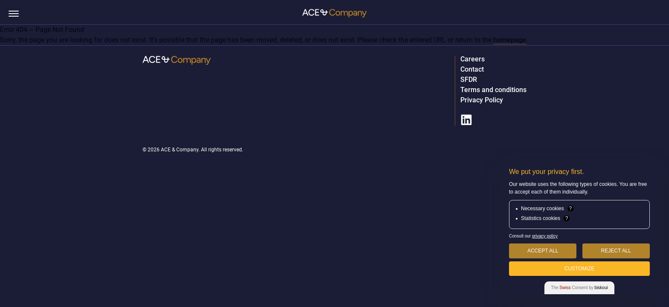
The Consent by (579, 287)
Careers (472, 59)
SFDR (468, 79)
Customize (579, 269)
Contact (472, 69)
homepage (509, 40)
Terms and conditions (493, 90)
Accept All (542, 251)
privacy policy (545, 236)
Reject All (616, 251)
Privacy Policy (481, 100)
